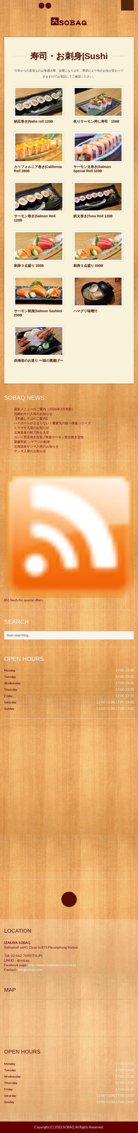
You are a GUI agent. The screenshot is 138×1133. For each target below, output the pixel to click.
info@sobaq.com (30, 970)
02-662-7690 (21, 956)
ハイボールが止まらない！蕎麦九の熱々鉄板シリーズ (52, 423)
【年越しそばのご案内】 (31, 418)
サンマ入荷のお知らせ (30, 451)
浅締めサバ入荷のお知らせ (33, 414)
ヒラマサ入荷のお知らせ (31, 428)
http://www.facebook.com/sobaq (52, 965)
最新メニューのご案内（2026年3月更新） (44, 409)
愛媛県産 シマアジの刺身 (32, 442)
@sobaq (23, 960)
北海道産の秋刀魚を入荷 (31, 432)
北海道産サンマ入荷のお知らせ (36, 446)
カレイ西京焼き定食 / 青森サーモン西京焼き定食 (49, 437)
